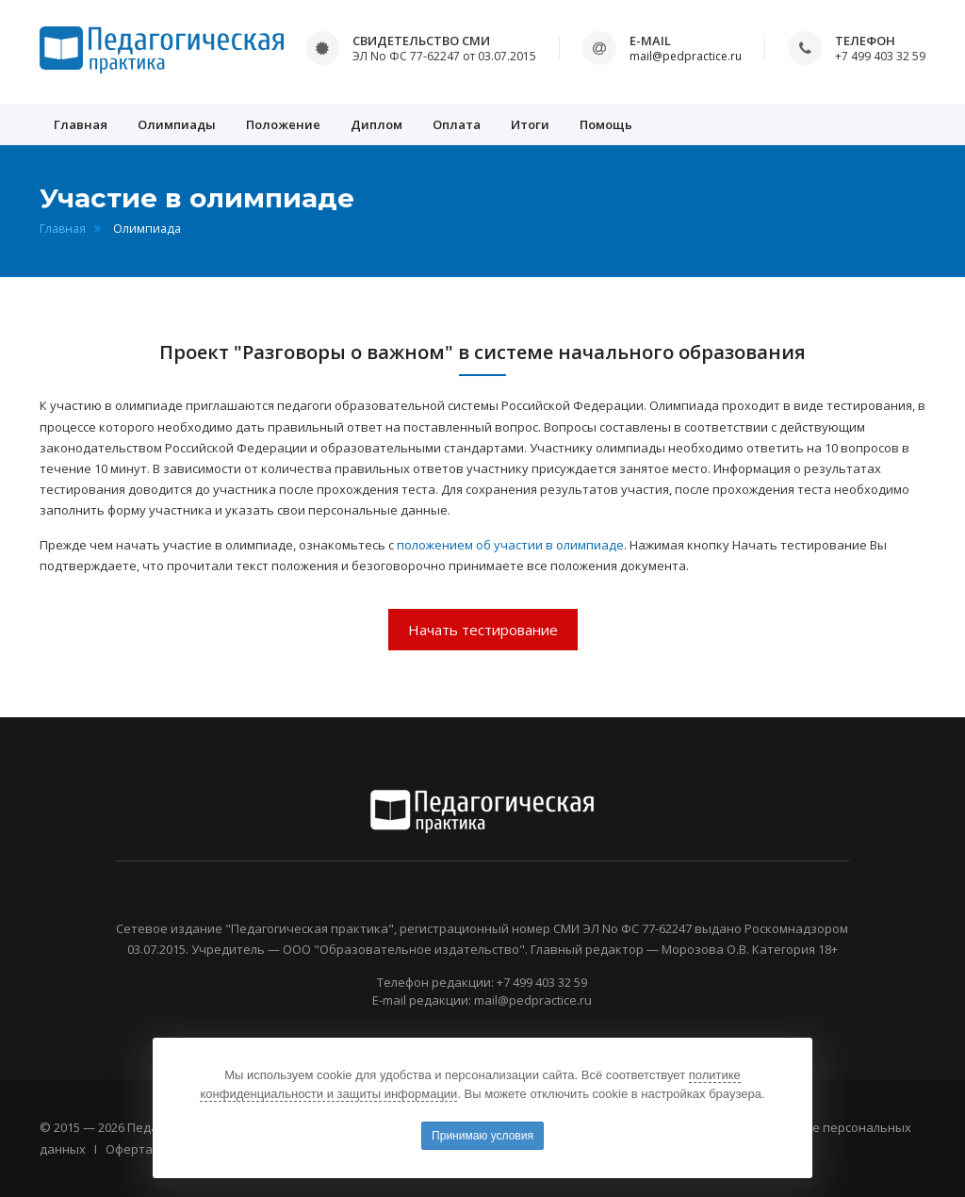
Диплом (376, 124)
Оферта (129, 1148)
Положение (283, 124)
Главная (80, 124)
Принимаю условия (482, 1135)
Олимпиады (177, 124)
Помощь (606, 124)
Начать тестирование (483, 629)
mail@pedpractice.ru (686, 56)
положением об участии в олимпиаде (510, 544)
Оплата (457, 124)
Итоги (530, 124)
